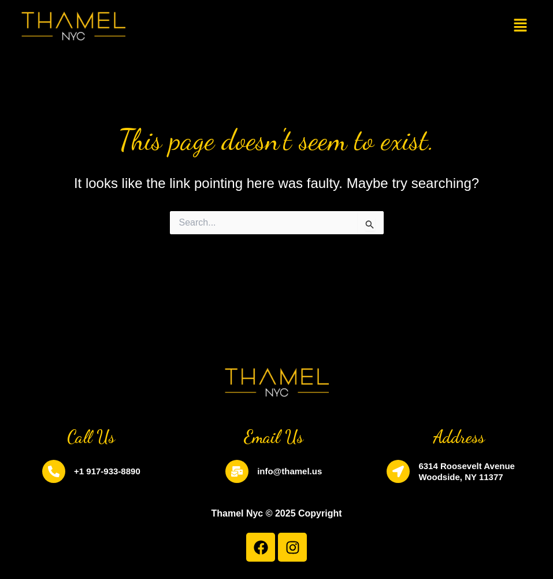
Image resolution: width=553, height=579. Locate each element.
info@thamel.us (289, 471)
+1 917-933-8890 (107, 471)
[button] (520, 26)
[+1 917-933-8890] (53, 471)
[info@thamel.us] (236, 471)
